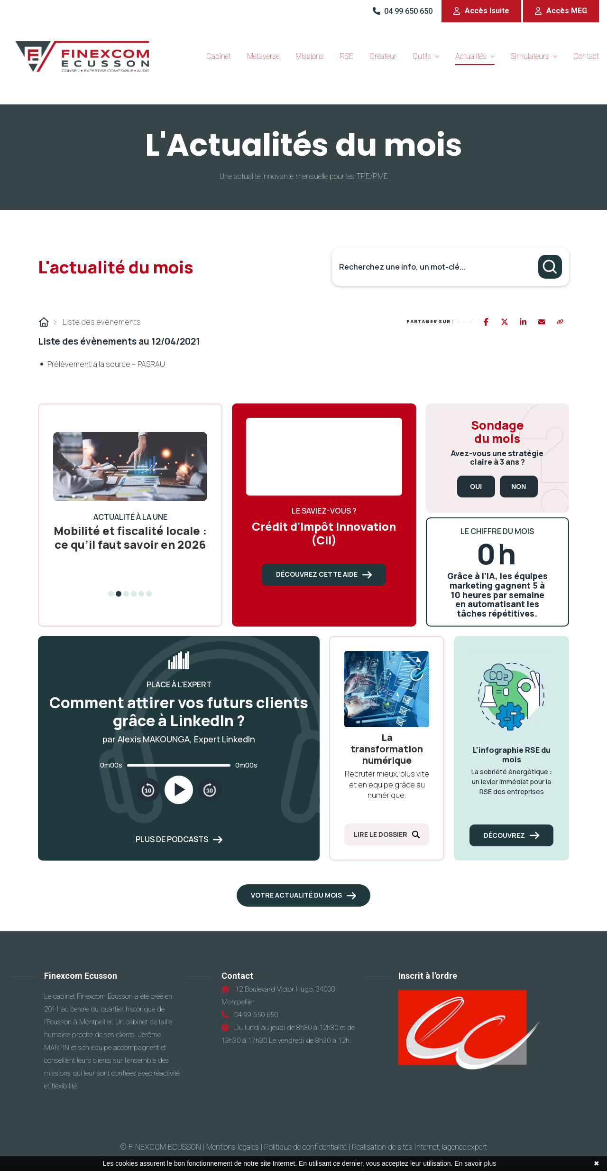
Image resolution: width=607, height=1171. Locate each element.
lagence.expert (464, 1147)
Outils (422, 56)
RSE (346, 56)
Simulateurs (530, 56)
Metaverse (263, 56)
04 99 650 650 (403, 11)
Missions (309, 56)
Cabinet (218, 56)
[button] (481, 11)
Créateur (382, 56)
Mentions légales (232, 1147)
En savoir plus (475, 1163)
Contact (586, 56)
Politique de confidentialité (305, 1147)
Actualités (471, 56)
